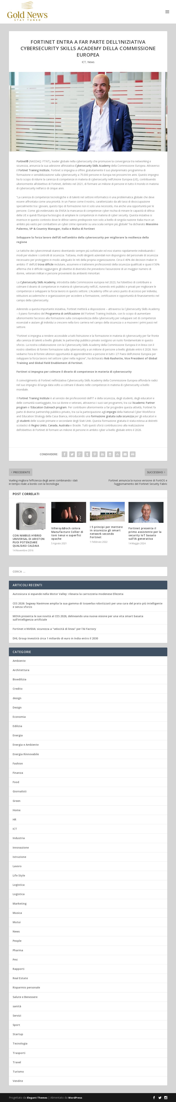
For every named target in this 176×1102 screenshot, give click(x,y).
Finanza (18, 773)
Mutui (17, 922)
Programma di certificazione (62, 313)
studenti (25, 421)
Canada (52, 425)
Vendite (18, 1081)
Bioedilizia (19, 679)
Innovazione (21, 847)
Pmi (15, 959)
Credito (18, 688)
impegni (111, 412)
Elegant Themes (37, 1097)
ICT (84, 62)
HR (14, 819)
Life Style (19, 875)
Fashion (18, 763)
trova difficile (46, 264)
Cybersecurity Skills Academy (92, 165)
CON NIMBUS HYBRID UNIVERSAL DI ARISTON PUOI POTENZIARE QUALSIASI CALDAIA (29, 541)
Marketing (19, 903)
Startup (18, 1034)
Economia (19, 717)
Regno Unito (39, 425)
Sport (16, 1025)
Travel (17, 1062)
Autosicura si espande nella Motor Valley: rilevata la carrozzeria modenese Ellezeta (68, 594)
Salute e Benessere (25, 997)
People (17, 941)
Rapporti (18, 969)
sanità (17, 1006)
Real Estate (20, 978)
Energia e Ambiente (26, 744)
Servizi (17, 1015)
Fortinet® (22, 161)
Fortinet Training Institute (33, 170)
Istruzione (19, 857)
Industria (19, 838)
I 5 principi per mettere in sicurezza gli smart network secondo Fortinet (106, 532)
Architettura (21, 670)
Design (17, 707)
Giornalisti (19, 791)
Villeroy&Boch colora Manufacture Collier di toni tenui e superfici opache (67, 533)
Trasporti (19, 1053)
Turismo (18, 1071)
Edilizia (17, 726)
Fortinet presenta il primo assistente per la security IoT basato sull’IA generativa (145, 533)
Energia (18, 735)
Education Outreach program (49, 407)
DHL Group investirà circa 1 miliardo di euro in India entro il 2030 (55, 638)
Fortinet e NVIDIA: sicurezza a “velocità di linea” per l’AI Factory (54, 629)
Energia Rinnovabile (26, 754)
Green (16, 801)
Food (16, 782)
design (17, 698)
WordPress (75, 1097)
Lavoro (17, 866)
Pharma (18, 950)
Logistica (19, 885)
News (90, 62)
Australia (64, 425)
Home (16, 810)
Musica (17, 913)
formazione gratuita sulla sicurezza (112, 416)
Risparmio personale (26, 987)
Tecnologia (20, 1043)
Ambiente (19, 661)
